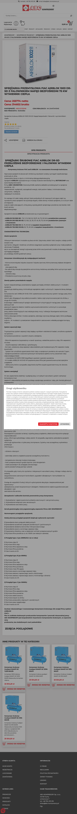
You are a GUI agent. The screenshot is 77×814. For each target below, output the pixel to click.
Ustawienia (60, 424)
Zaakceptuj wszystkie (44, 424)
